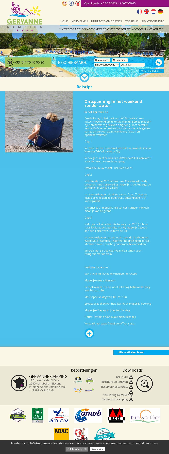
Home (64, 21)
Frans (139, 11)
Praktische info (153, 21)
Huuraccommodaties (106, 21)
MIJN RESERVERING (151, 70)
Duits (160, 11)
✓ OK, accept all (76, 449)
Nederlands (153, 11)
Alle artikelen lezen (131, 352)
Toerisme (131, 21)
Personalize (97, 449)
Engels (146, 11)
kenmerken (80, 21)
